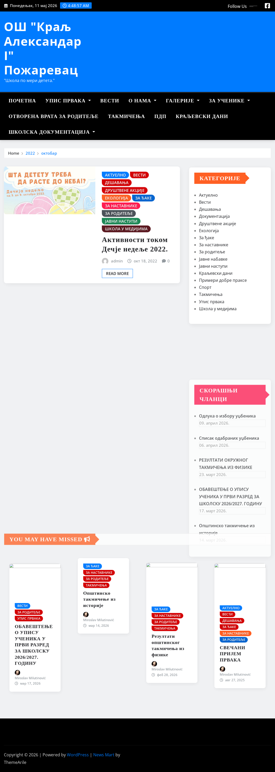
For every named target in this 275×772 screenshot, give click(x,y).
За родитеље (212, 307)
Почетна (22, 100)
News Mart (103, 755)
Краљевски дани (202, 116)
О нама (142, 100)
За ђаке (206, 293)
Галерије (183, 100)
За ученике (229, 100)
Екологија (209, 286)
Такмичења (126, 116)
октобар (49, 156)
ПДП (160, 116)
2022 (30, 156)
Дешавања (210, 264)
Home (13, 156)
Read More (117, 314)
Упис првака (68, 100)
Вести (109, 100)
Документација (214, 271)
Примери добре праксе (223, 335)
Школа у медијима (218, 364)
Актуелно (208, 250)
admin (117, 302)
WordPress (78, 755)
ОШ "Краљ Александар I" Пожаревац (42, 48)
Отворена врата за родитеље (53, 116)
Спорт (205, 342)
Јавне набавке (213, 314)
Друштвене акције (217, 279)
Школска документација (52, 132)
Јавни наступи (213, 321)
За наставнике (213, 300)
